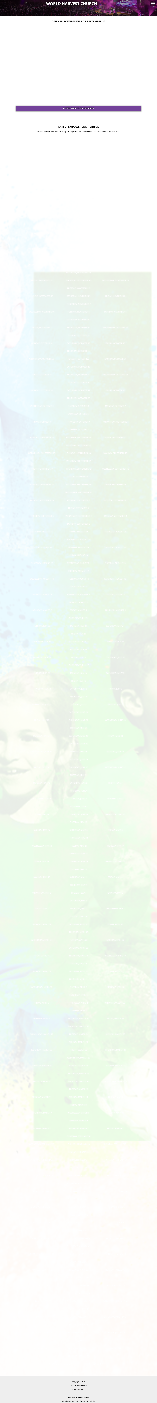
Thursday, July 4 (78, 696)
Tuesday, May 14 (78, 869)
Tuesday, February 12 (78, 1199)
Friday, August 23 (78, 555)
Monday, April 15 (42, 971)
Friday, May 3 (41, 908)
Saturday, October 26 (78, 343)
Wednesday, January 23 (78, 1277)
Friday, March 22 (78, 1050)
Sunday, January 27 (78, 1262)
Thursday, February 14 (78, 1191)
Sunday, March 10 (78, 1097)
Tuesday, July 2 (78, 704)
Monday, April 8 (115, 987)
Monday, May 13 (41, 877)
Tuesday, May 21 (78, 845)
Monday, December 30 (78, 139)
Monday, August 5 (78, 602)
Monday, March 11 (41, 1097)
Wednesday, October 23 (41, 359)
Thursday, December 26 (41, 154)
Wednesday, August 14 (42, 578)
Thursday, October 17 (78, 374)
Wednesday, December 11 (42, 201)
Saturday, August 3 (41, 610)
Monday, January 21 (78, 1285)
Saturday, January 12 (115, 1316)
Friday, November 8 (115, 296)
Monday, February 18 (78, 1175)
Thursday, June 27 (78, 720)
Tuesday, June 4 (78, 798)
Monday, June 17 (115, 751)
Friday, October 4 (42, 421)
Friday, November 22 (115, 249)
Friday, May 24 (115, 830)
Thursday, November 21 (78, 257)
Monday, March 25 (115, 1034)
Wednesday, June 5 (41, 798)
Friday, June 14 (41, 767)
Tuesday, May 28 (78, 822)
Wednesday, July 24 (79, 641)
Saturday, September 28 (78, 437)
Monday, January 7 (78, 1340)
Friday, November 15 (41, 280)
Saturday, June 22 (78, 736)
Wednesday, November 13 (115, 280)
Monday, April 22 (115, 940)
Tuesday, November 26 (78, 249)
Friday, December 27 (78, 147)
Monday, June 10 (41, 783)
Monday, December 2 (42, 233)
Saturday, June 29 (78, 712)
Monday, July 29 (78, 626)
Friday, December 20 (78, 170)
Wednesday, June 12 (115, 767)
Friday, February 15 (42, 1191)
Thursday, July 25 (42, 641)
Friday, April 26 (115, 924)
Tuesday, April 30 (78, 916)
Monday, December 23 (78, 162)
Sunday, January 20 (115, 1285)
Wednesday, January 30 (42, 1254)
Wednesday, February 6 (78, 1222)
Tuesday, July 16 (41, 673)
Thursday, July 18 (115, 657)
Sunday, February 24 (78, 1152)
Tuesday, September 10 (42, 500)
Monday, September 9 (78, 500)
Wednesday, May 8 (41, 892)
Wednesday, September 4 (78, 516)
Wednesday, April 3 (115, 1003)
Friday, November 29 (115, 233)
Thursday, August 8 (41, 594)
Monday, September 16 (42, 484)
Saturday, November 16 (78, 272)
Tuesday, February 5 (115, 1222)
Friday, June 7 (115, 783)
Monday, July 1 (115, 704)
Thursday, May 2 (78, 908)
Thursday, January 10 (41, 1332)
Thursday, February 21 (115, 1160)
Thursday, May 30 (78, 814)
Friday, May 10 (115, 877)
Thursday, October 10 (78, 398)
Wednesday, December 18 (115, 170)
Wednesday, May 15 (115, 861)
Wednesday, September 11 (78, 492)
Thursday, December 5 (78, 217)
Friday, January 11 (78, 1324)
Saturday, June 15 (78, 759)
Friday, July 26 (78, 633)
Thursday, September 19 (78, 468)
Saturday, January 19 (78, 1293)
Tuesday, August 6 (115, 594)
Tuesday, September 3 (115, 516)
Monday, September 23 (115, 453)
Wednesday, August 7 (78, 594)
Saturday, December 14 (78, 186)
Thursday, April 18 (78, 955)
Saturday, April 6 (78, 995)
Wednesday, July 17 (79, 665)
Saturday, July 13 (115, 673)
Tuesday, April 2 (78, 1010)
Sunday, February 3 (42, 1238)
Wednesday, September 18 (115, 468)
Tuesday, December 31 (41, 139)
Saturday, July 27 (115, 626)
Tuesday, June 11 (78, 775)
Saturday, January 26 (42, 1269)
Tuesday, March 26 (78, 1034)
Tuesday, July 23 (115, 641)
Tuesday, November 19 (78, 264)
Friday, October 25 (115, 343)
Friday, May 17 (41, 861)
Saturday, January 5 (78, 1348)
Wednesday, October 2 (115, 421)
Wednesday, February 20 (78, 1167)
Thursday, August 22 (42, 563)
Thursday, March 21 (115, 1050)
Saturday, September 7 (115, 500)
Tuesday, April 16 (78, 963)
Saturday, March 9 (115, 1097)
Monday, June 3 (115, 798)
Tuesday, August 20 (115, 563)
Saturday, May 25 (79, 830)
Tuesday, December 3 (78, 225)
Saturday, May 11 (79, 877)
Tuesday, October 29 (78, 335)
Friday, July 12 (78, 681)
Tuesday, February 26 (78, 1144)
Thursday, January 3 (78, 1356)
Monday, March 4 (78, 1120)
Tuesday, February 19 (42, 1175)
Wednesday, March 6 (78, 1112)
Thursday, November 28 (78, 241)
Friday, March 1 (115, 1128)
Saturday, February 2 (78, 1238)
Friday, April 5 (41, 1003)
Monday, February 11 (42, 1207)
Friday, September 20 (42, 468)
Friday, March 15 (41, 1081)
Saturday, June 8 (78, 783)
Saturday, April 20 (78, 947)
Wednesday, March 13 (115, 1081)
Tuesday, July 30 (41, 626)
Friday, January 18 (41, 1301)
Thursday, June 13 (78, 767)
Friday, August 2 (78, 610)
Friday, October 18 (42, 374)
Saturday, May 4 (78, 900)
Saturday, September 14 (78, 484)
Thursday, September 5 (42, 516)
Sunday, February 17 (115, 1175)
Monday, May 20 (115, 845)
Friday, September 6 (78, 508)
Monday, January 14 (41, 1316)
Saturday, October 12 (78, 390)
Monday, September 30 (42, 437)
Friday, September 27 (115, 437)
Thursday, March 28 (78, 1026)
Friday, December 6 (42, 217)
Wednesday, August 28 (78, 539)
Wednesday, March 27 (41, 1034)
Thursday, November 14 (78, 280)
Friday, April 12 (115, 971)
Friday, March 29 (115, 1018)
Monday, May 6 (115, 892)
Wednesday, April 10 (41, 987)
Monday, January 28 (115, 1254)
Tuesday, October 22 (78, 359)
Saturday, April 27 (78, 924)
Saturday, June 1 (78, 806)
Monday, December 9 (115, 201)
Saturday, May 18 (79, 853)
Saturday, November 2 (78, 319)
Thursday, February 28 (78, 1136)
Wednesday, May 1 (115, 908)
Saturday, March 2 (78, 1128)
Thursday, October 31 (78, 327)
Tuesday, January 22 (41, 1285)
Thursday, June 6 (78, 790)
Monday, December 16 (41, 186)
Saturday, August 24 (115, 547)
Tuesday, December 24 (115, 154)
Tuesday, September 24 (79, 453)
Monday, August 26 (78, 547)
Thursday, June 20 (78, 743)
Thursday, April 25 (78, 932)
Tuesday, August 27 (42, 547)
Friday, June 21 (115, 736)
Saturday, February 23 (41, 1160)
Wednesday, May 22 (42, 845)
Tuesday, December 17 (78, 178)
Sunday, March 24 (78, 1042)
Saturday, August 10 (115, 578)
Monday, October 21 (115, 359)
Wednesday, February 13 (115, 1191)
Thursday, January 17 (78, 1301)
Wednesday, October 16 (115, 374)
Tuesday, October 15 (78, 382)
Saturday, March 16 (78, 1073)
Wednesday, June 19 (42, 751)
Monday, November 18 (115, 264)
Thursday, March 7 (42, 1112)
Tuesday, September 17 (79, 476)
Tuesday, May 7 (78, 892)
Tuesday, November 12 (78, 288)
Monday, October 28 (41, 343)
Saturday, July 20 (42, 657)
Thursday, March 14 (78, 1081)
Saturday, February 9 (115, 1207)
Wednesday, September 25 (41, 453)
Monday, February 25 (115, 1144)
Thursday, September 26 (78, 445)
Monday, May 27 (41, 830)
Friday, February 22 (79, 1160)
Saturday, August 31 (42, 531)
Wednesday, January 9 (78, 1332)
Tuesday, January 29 (78, 1254)
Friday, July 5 (115, 688)
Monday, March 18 (78, 1065)
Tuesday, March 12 (78, 1089)
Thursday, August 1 (115, 610)
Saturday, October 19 (78, 366)
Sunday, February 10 (78, 1207)
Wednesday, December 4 (115, 217)
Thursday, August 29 (115, 531)
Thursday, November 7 (79, 304)
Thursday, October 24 (78, 351)
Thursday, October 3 (78, 421)
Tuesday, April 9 (78, 987)
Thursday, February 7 (41, 1222)
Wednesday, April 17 (115, 955)
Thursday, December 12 (78, 194)
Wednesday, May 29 (115, 814)
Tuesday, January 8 (115, 1332)
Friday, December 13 (115, 186)
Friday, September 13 (115, 484)
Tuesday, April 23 (78, 940)
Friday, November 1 (42, 327)
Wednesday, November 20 (41, 264)
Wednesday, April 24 (41, 940)
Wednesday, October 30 (115, 327)
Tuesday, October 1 (78, 429)
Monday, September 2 (78, 523)
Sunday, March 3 (42, 1128)
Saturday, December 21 (42, 170)
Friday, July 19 (78, 657)
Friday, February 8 (78, 1214)
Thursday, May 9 (78, 885)
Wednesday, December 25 (78, 154)
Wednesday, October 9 (42, 406)
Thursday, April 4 (78, 1003)
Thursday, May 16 (78, 861)
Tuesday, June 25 (78, 728)
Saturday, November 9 (78, 296)
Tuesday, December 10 (78, 201)
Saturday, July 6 (78, 688)
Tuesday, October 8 (78, 406)
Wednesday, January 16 (115, 1301)
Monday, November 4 (115, 311)
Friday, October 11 (115, 390)
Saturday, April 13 (78, 971)
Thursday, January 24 (115, 1269)
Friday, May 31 (41, 814)
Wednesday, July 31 (79, 618)
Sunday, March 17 (115, 1065)
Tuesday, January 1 (97, 1364)
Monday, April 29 (42, 924)
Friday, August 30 (78, 531)
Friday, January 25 (78, 1269)
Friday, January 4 (115, 1348)
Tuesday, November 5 (78, 311)
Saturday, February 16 (78, 1183)
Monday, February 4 (78, 1230)
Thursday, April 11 (78, 979)
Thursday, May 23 (78, 838)
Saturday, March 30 (78, 1018)
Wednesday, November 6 (41, 311)
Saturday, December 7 (78, 209)
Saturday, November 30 (78, 233)
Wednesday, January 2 (60, 1364)
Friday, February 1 (115, 1238)
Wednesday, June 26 (115, 720)
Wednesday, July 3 (41, 704)
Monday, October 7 (115, 406)
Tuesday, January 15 (78, 1309)
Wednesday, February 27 (41, 1144)
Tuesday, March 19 (42, 1065)
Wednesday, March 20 (78, 1057)
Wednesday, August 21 (78, 563)
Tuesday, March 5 (115, 1112)
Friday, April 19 (42, 955)
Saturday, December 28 (115, 139)
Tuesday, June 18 (78, 751)
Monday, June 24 (41, 736)
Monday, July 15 (78, 673)
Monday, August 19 (78, 571)
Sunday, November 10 (41, 296)
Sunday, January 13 (78, 1316)
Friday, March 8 (78, 1105)
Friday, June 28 (41, 720)
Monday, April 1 (41, 1018)
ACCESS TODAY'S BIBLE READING (78, 108)
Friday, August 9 (78, 586)
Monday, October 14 (41, 390)
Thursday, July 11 (42, 688)
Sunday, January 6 (41, 1348)
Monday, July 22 (78, 649)
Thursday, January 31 (78, 1246)
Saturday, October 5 (79, 414)
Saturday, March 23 (41, 1050)
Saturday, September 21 (78, 461)
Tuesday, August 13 (78, 578)
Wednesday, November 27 (41, 249)
